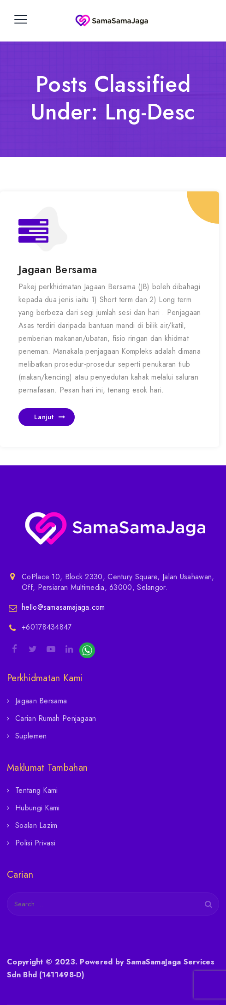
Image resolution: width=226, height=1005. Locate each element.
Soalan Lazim (36, 825)
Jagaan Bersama (57, 269)
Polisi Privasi (35, 843)
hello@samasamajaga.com (63, 607)
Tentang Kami (36, 790)
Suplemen (31, 736)
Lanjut (44, 417)
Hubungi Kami (37, 808)
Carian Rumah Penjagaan (55, 718)
